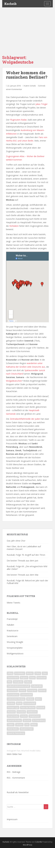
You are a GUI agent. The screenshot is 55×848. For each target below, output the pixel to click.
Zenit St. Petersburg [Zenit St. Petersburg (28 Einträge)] (16, 733)
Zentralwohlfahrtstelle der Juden (25, 418)
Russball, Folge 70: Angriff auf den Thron (26, 554)
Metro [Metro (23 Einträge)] (38, 699)
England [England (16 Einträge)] (24, 677)
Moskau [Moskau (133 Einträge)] (11, 703)
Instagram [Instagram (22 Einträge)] (32, 690)
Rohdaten (14, 226)
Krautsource (12, 630)
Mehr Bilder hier (14, 754)
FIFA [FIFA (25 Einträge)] (9, 682)
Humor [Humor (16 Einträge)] (22, 690)
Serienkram (12, 636)
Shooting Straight (15, 642)
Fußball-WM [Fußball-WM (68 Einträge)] (37, 686)
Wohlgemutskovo (15, 653)
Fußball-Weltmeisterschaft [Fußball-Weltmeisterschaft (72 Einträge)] (18, 686)
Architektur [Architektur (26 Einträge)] (19, 673)
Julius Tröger (42, 104)
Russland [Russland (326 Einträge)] (21, 712)
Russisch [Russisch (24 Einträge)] (11, 712)
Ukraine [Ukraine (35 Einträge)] (19, 724)
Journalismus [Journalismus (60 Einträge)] (13, 694)
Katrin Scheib (30, 85)
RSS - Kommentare (16, 777)
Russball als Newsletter (18, 792)
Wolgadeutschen (14, 380)
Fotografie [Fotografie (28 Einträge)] (18, 682)
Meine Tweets (13, 602)
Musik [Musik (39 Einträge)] (19, 703)
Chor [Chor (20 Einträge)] (45, 673)
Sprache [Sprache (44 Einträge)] (27, 720)
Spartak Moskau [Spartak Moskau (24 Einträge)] (14, 720)
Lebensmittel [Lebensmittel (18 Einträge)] (26, 694)
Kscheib (10, 4)
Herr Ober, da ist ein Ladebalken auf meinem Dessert (24, 547)
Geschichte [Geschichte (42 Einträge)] (12, 690)
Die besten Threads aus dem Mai (22, 574)
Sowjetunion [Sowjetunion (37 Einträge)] (34, 716)
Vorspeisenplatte (15, 647)
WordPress (27, 845)
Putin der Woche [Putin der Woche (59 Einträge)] (28, 707)
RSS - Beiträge (13, 772)
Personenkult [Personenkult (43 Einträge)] (29, 703)
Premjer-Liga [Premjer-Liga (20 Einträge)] (13, 707)
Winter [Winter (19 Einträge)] (34, 724)
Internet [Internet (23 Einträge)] (42, 690)
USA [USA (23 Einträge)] (27, 724)
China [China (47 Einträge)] (37, 673)
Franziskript (12, 619)
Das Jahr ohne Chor (16, 540)
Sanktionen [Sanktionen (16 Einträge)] (32, 712)
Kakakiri (10, 624)
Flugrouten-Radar (18, 119)
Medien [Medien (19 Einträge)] (30, 699)
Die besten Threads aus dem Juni (22, 560)
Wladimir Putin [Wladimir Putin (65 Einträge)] (27, 729)
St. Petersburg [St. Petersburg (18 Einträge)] (39, 720)
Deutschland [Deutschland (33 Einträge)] (13, 677)
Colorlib (38, 842)
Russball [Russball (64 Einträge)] (40, 707)
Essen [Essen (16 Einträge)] (32, 677)
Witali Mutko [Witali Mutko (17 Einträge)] (13, 729)
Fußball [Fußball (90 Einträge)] (28, 682)
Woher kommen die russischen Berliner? (26, 75)
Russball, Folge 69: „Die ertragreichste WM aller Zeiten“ (27, 567)
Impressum (12, 819)
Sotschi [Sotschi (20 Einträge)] (24, 716)
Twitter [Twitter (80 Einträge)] (10, 724)
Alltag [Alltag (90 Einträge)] (10, 673)
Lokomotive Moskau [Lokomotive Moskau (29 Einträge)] (16, 699)
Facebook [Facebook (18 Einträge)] (41, 677)
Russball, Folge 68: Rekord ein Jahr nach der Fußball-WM (27, 582)
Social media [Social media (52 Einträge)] (13, 716)
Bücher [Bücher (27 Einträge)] (30, 673)
